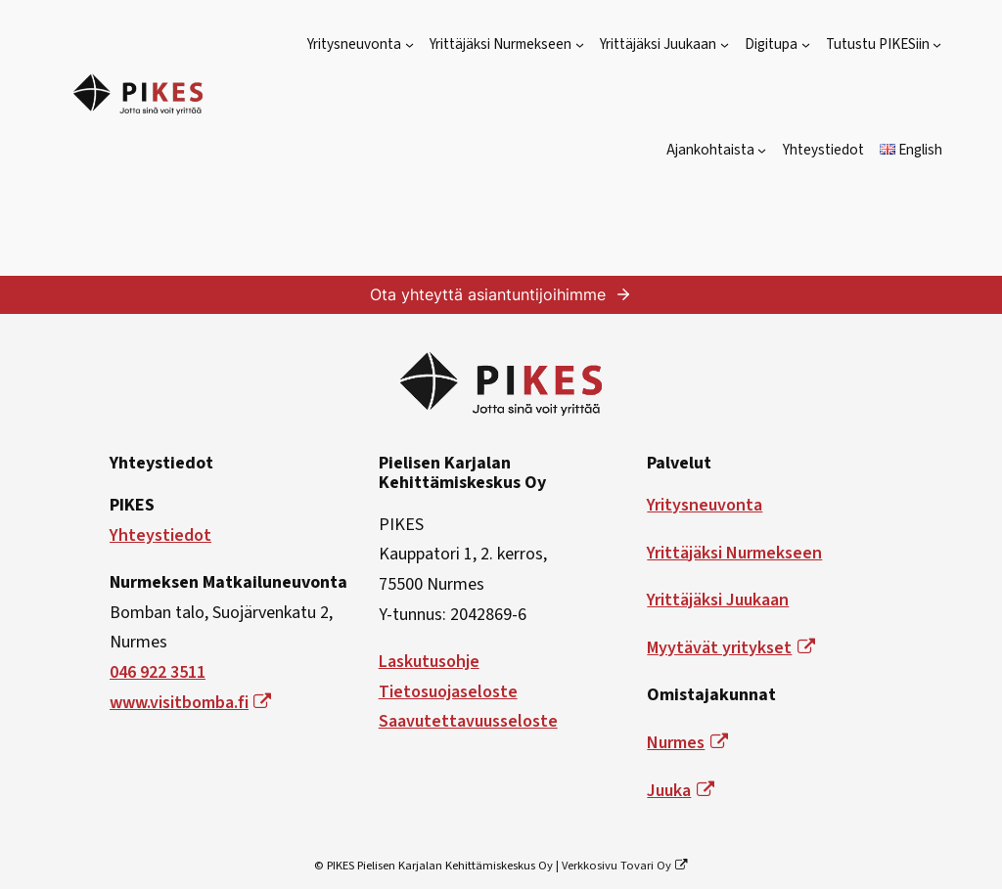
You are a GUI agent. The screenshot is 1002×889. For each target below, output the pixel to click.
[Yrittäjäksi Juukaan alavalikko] (724, 44)
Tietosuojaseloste (448, 692)
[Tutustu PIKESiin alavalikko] (937, 44)
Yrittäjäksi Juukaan (718, 600)
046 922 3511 (157, 672)
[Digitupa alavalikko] (805, 44)
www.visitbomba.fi (190, 702)
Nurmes (687, 743)
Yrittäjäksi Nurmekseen (734, 553)
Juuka (680, 790)
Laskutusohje (429, 661)
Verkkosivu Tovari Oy (625, 865)
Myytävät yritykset (730, 648)
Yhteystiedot (160, 535)
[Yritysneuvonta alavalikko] (409, 44)
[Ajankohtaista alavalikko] (761, 150)
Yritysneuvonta (704, 505)
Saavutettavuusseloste (468, 721)
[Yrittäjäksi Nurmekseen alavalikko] (579, 44)
